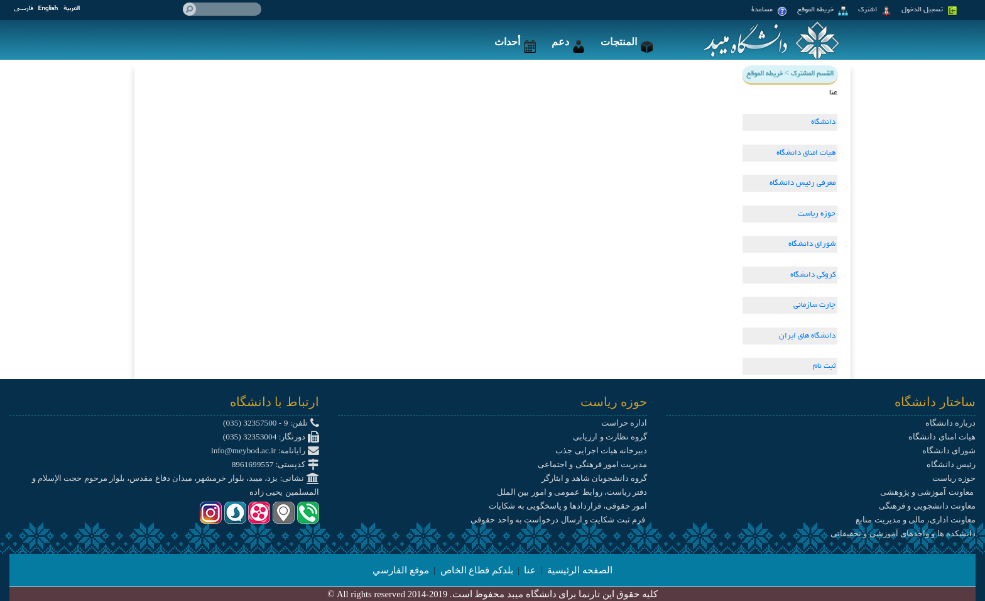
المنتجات (627, 41)
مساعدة (769, 11)
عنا (530, 570)
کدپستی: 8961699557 (275, 464)
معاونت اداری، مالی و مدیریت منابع (916, 519)
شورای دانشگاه (811, 244)
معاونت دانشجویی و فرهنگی (927, 505)
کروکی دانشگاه (812, 275)
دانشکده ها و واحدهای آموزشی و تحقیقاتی (903, 533)
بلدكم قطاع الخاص (476, 570)
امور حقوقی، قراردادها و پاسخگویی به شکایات (568, 505)
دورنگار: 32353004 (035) (271, 436)
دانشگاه (823, 122)
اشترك (874, 11)
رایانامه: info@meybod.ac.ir (265, 450)
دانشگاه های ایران (807, 336)
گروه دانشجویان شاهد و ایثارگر (594, 478)
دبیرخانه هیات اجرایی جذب (601, 450)
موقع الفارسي (401, 570)
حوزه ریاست (816, 214)
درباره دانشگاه (950, 422)
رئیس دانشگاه (951, 464)
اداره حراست (624, 422)
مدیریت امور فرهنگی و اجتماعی (592, 464)
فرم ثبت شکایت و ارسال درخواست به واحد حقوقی (559, 519)
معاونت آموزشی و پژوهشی (928, 492)
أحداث (515, 41)
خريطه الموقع (822, 11)
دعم (568, 41)
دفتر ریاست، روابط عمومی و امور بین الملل (572, 492)
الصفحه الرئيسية (579, 570)
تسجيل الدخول (929, 11)
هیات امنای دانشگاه (805, 153)
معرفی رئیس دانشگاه (802, 183)
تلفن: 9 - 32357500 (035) (271, 422)
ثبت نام (824, 366)
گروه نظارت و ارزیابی (610, 436)
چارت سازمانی (814, 305)
